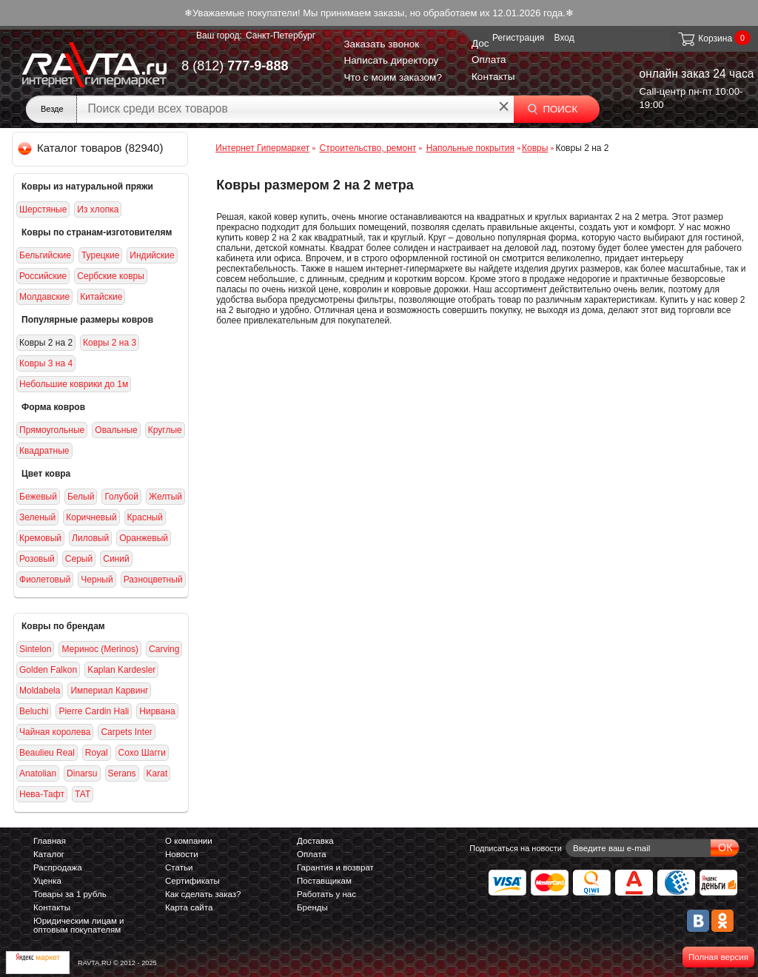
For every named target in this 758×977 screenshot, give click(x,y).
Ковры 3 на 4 (46, 363)
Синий (116, 559)
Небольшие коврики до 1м (73, 384)
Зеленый (37, 517)
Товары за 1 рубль (70, 894)
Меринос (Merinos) (99, 649)
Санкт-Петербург (280, 35)
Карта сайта (188, 907)
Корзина (704, 38)
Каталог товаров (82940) (91, 147)
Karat (157, 773)
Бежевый (38, 496)
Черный (97, 579)
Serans (122, 773)
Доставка (315, 840)
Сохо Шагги (142, 753)
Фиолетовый (44, 579)
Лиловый (90, 538)
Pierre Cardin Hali (93, 711)
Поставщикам (324, 880)
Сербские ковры (110, 276)
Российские (43, 276)
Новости (181, 854)
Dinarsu (82, 773)
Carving (164, 649)
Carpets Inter (126, 732)
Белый (81, 496)
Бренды (312, 907)
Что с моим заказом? (392, 77)
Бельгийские (45, 255)
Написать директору (390, 60)
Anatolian (37, 773)
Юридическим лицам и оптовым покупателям (78, 925)
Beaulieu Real (47, 753)
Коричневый (91, 517)
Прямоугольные (51, 430)
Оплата (489, 59)
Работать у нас (326, 894)
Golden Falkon (48, 670)
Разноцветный (153, 579)
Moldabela (39, 690)
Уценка (47, 880)
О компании (188, 840)
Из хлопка (97, 209)
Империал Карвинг (109, 690)
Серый (79, 559)
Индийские (152, 255)
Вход (564, 38)
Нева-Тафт (41, 794)
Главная (49, 840)
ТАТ (82, 794)
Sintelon (35, 649)
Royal (96, 753)
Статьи (178, 867)
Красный (145, 517)
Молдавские (44, 297)
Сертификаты (192, 880)
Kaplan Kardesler (121, 670)
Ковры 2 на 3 (109, 343)
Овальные (116, 430)
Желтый (165, 496)
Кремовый (40, 538)
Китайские (101, 297)
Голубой (121, 496)
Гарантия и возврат (335, 867)
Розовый (37, 559)
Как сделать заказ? (203, 894)
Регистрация (518, 38)
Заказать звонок (381, 44)
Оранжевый (143, 538)
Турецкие (100, 255)
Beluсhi (33, 711)
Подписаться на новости (515, 848)
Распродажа (57, 867)
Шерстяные (43, 209)
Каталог (48, 854)
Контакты (493, 76)
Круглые (165, 430)
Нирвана (157, 711)
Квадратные (44, 451)
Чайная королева (54, 732)
